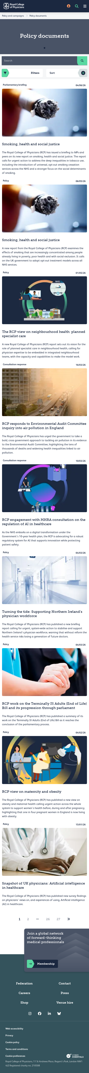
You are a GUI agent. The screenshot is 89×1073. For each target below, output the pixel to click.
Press (65, 993)
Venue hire (64, 1002)
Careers (24, 993)
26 (48, 919)
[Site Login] (68, 6)
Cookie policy (12, 1042)
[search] (82, 60)
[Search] (39, 60)
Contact (65, 983)
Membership (41, 964)
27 (58, 919)
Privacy (9, 1035)
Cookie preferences (15, 1056)
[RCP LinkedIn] (49, 1013)
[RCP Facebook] (39, 1013)
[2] (68, 919)
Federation (24, 983)
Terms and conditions (16, 1049)
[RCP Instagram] (30, 1013)
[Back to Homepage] (22, 6)
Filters (20, 73)
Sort (52, 73)
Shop (24, 1002)
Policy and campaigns (13, 15)
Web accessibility (14, 1028)
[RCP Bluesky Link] (59, 1013)
